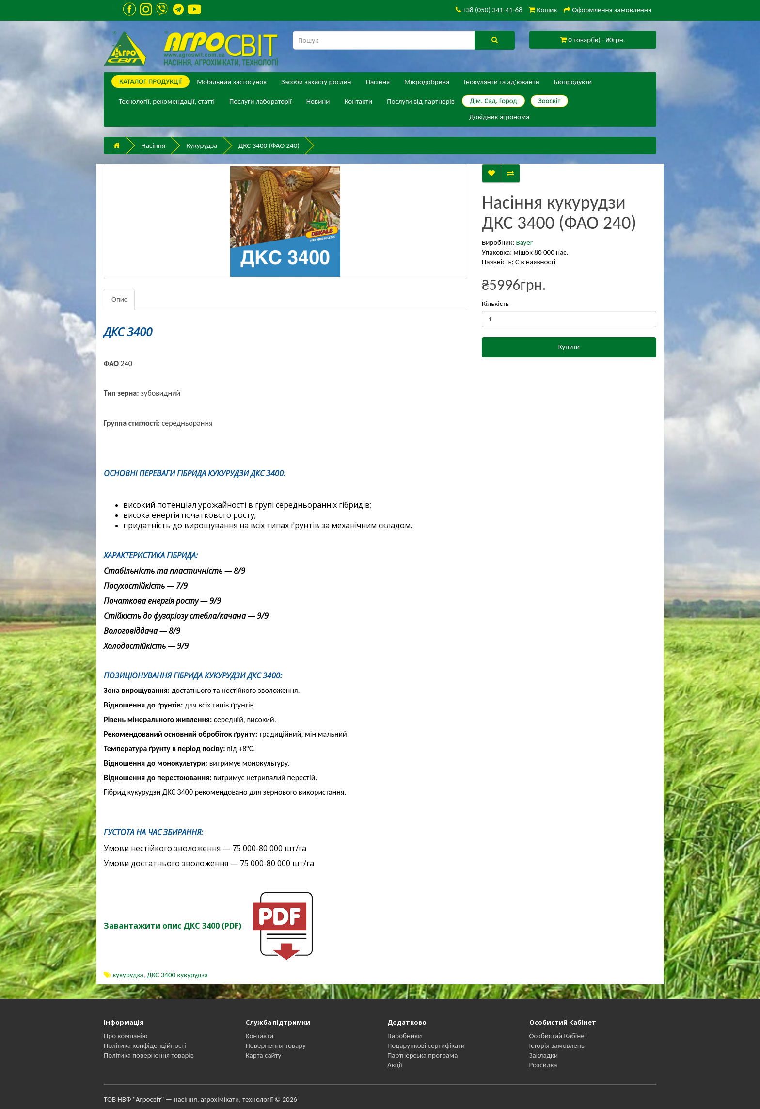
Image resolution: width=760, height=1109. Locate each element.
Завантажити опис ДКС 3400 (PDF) (172, 925)
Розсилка (543, 1065)
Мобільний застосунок (232, 82)
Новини (318, 101)
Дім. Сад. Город (493, 100)
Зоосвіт (549, 100)
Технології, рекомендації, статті (167, 101)
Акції (394, 1065)
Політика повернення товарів (149, 1055)
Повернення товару (276, 1045)
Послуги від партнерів (421, 101)
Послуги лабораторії (260, 101)
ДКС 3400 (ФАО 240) (269, 145)
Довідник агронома (499, 117)
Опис (119, 299)
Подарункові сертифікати (426, 1045)
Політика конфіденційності (145, 1045)
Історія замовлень (557, 1045)
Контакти (358, 101)
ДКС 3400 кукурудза (177, 974)
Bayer (524, 242)
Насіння (378, 82)
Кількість (495, 303)
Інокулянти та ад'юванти (501, 82)
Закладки (543, 1055)
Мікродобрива (426, 82)
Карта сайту (264, 1055)
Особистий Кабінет (558, 1035)
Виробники (404, 1035)
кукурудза (127, 974)
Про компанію (126, 1035)
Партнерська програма (422, 1055)
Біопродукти (573, 82)
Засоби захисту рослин (316, 82)
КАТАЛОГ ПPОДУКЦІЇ (150, 81)
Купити (569, 346)
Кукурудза (201, 145)
